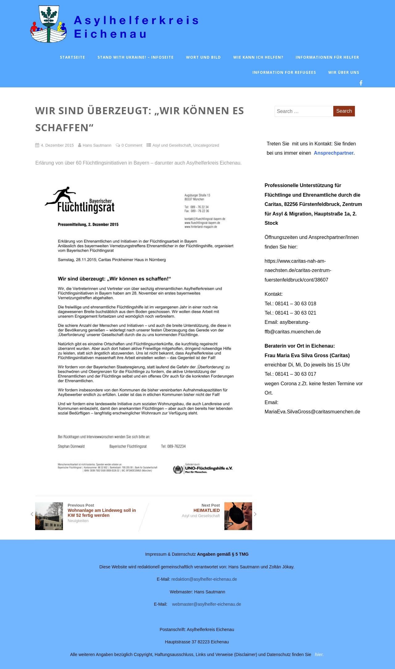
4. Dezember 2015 (57, 145)
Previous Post (89, 510)
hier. (319, 654)
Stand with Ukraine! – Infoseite (136, 57)
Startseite (72, 57)
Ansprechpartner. (334, 153)
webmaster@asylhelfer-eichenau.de (206, 604)
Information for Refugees (284, 72)
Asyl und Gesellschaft (171, 145)
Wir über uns (343, 72)
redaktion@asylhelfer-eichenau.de (204, 579)
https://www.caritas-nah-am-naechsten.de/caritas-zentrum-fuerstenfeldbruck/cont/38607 (298, 270)
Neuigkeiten (78, 520)
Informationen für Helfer (327, 57)
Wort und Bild (203, 57)
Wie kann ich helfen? (258, 57)
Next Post (198, 508)
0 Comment (132, 145)
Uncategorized (206, 145)
